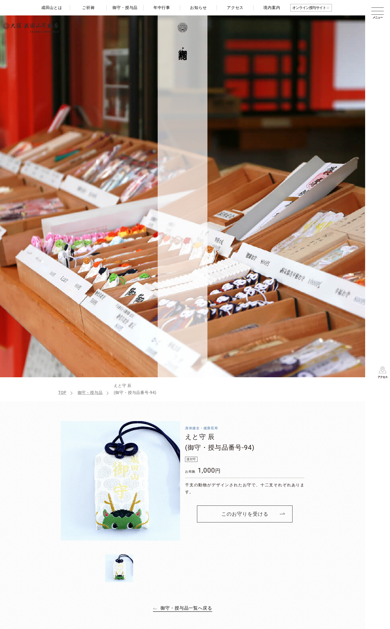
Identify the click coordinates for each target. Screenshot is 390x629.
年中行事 (161, 7)
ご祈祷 (88, 7)
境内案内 (271, 7)
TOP (62, 392)
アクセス (235, 7)
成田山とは (51, 7)
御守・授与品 (125, 7)
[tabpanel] (120, 481)
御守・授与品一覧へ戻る (186, 608)
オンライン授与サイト (309, 7)
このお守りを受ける (244, 514)
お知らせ (198, 7)
